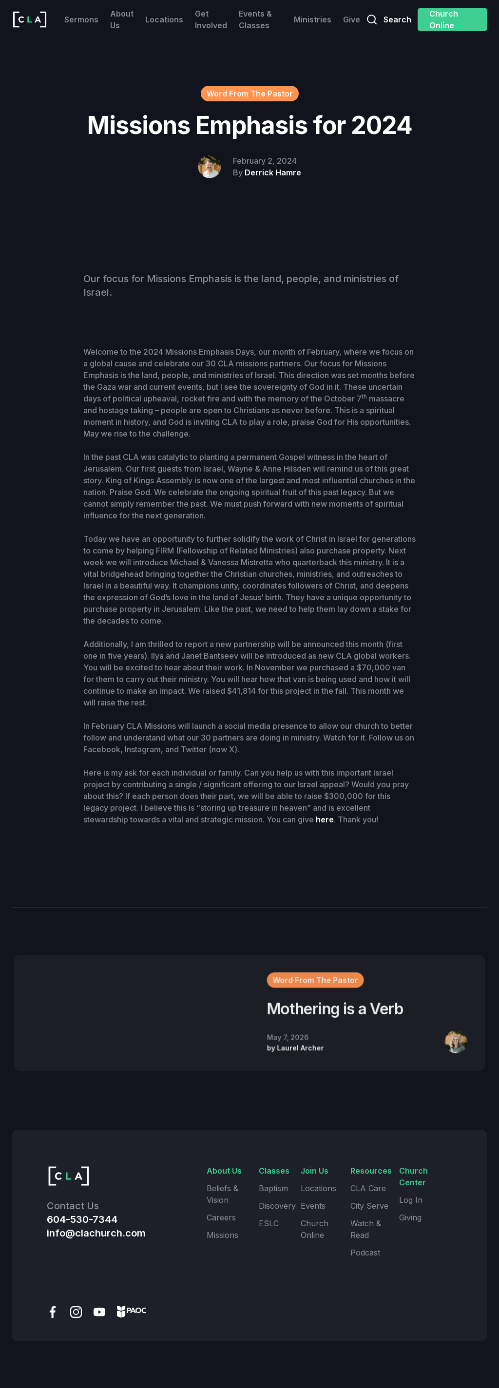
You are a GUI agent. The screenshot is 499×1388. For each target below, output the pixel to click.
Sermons (81, 19)
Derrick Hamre (273, 172)
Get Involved (211, 19)
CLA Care (368, 1188)
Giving (410, 1217)
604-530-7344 (82, 1219)
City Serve (369, 1206)
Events (313, 1206)
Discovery (277, 1206)
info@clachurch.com (96, 1233)
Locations (164, 19)
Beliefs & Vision (222, 1194)
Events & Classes (255, 19)
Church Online (443, 19)
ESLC (269, 1223)
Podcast (365, 1252)
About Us (122, 19)
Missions (222, 1235)
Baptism (273, 1188)
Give (351, 19)
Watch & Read (365, 1229)
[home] (30, 19)
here (325, 819)
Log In (410, 1200)
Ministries (312, 19)
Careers (221, 1217)
